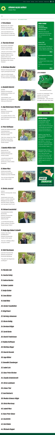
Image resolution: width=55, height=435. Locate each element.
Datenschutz (46, 1)
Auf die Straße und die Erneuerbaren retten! (44, 121)
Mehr (51, 38)
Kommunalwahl (13, 19)
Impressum (41, 1)
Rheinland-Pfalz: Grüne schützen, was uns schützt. (45, 150)
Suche (36, 1)
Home (24, 1)
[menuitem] (24, 1)
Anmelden (45, 113)
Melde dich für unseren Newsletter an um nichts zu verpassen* (45, 106)
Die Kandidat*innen (22, 19)
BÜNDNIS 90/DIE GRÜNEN (17, 7)
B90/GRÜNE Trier (5, 19)
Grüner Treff (41, 42)
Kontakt (28, 1)
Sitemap (32, 1)
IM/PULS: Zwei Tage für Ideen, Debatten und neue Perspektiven (45, 136)
